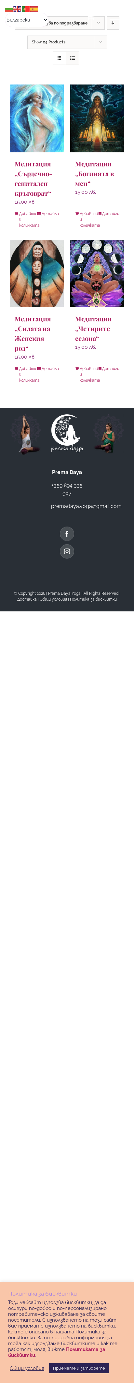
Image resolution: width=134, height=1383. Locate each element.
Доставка (27, 599)
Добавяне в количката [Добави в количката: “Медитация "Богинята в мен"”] (88, 219)
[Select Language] (26, 20)
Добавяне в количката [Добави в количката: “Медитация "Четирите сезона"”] (88, 374)
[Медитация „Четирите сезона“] (97, 273)
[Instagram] (67, 551)
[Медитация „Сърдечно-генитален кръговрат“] (37, 118)
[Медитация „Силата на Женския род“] (37, 273)
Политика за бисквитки (93, 599)
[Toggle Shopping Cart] (90, 16)
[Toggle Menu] (117, 15)
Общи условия (53, 599)
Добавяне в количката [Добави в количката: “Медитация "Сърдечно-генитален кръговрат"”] (27, 219)
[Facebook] (67, 534)
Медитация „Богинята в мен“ (94, 173)
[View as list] (72, 58)
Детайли (50, 213)
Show (48, 42)
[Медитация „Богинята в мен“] (97, 118)
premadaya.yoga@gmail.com (86, 506)
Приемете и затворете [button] (79, 1368)
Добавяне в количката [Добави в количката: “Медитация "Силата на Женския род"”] (27, 374)
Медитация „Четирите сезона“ (93, 328)
